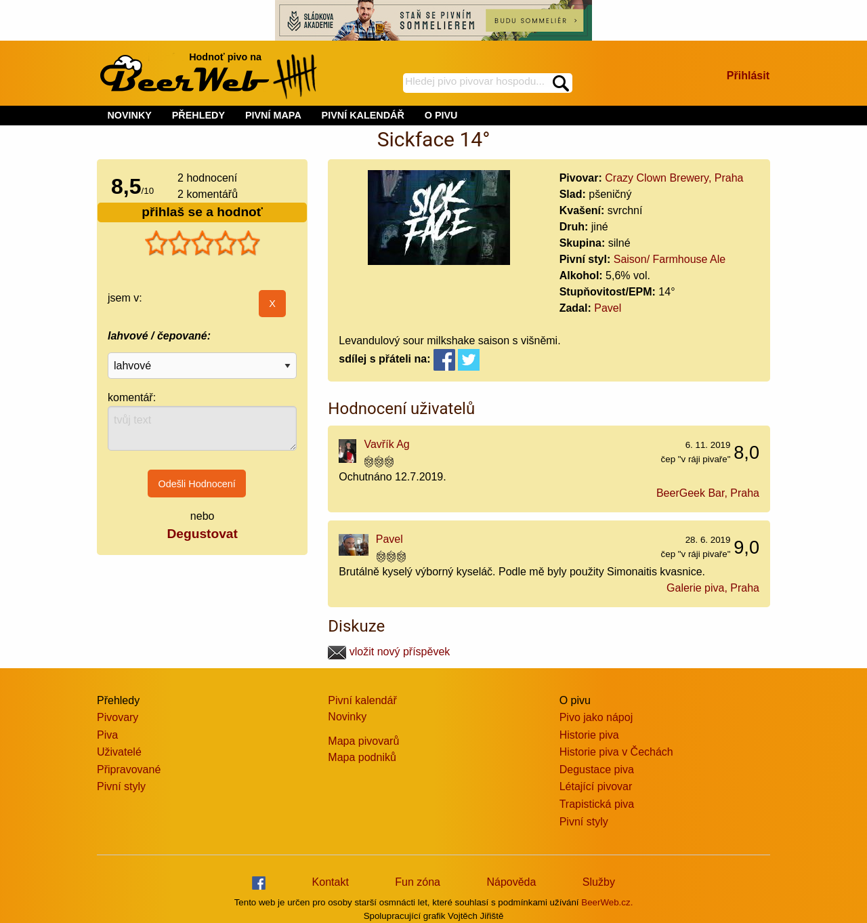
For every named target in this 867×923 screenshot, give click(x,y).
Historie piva (589, 735)
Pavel (607, 308)
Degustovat (202, 534)
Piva (107, 735)
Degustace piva (596, 769)
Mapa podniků (362, 757)
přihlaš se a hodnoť (202, 212)
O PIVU (441, 115)
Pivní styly (121, 786)
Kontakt (330, 882)
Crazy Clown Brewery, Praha (674, 178)
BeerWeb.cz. (607, 902)
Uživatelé (119, 752)
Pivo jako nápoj (596, 717)
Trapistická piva (597, 804)
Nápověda (511, 882)
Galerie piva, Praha (713, 588)
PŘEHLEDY (198, 115)
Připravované (129, 769)
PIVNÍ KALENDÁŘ (363, 115)
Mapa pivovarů (363, 741)
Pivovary (117, 717)
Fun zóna (417, 882)
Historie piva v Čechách (616, 752)
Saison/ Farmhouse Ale (669, 259)
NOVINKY (129, 115)
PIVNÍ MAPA (273, 115)
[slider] (202, 243)
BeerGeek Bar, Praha (707, 493)
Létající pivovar (596, 786)
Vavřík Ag (386, 444)
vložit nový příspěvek (389, 651)
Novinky (347, 716)
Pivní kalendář (362, 700)
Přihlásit (748, 75)
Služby (599, 882)
